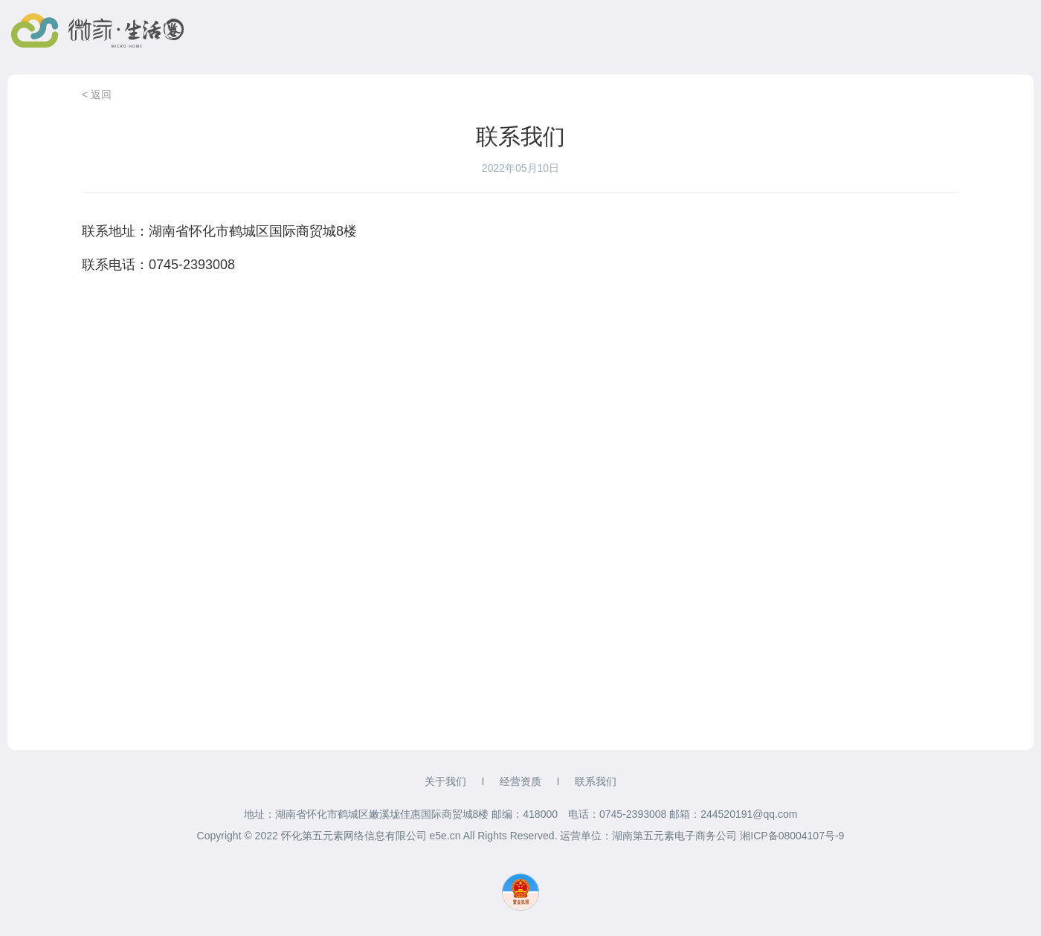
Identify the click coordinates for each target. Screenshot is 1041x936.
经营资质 (520, 781)
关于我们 (445, 781)
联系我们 (595, 781)
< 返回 (97, 94)
